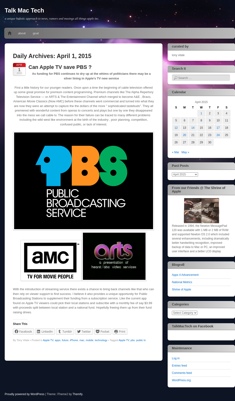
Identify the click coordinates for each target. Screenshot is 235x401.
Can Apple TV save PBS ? (60, 67)
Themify (77, 394)
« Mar (175, 152)
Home (9, 33)
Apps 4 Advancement (185, 275)
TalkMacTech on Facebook (192, 326)
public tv (141, 340)
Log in (176, 358)
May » (185, 152)
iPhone (74, 340)
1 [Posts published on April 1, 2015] (201, 113)
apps (58, 340)
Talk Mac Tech (24, 10)
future (65, 340)
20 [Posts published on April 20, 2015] (184, 135)
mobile (89, 340)
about (22, 33)
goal (36, 33)
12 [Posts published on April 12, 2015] (176, 127)
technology (101, 340)
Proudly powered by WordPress (25, 394)
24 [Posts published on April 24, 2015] (218, 135)
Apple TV (48, 340)
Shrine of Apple (181, 289)
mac (81, 340)
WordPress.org (181, 380)
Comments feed (182, 373)
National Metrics (182, 282)
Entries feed (179, 365)
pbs (133, 340)
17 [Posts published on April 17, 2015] (218, 127)
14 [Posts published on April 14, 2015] (192, 127)
